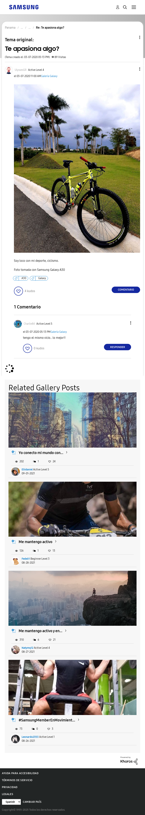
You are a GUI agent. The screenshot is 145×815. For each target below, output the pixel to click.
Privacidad (10, 787)
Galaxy (42, 278)
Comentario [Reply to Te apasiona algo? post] (126, 289)
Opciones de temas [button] (133, 37)
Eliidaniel (27, 469)
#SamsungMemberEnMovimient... (47, 720)
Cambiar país (32, 802)
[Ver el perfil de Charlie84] (29, 323)
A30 (23, 278)
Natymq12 (27, 647)
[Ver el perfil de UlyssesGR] (21, 70)
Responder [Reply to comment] (117, 347)
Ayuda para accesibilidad (20, 773)
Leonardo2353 (30, 737)
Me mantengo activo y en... (40, 631)
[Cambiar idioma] (11, 802)
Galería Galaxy (49, 76)
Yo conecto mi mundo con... (41, 452)
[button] (133, 69)
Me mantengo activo (35, 542)
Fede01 (26, 558)
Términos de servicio (17, 780)
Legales (7, 794)
